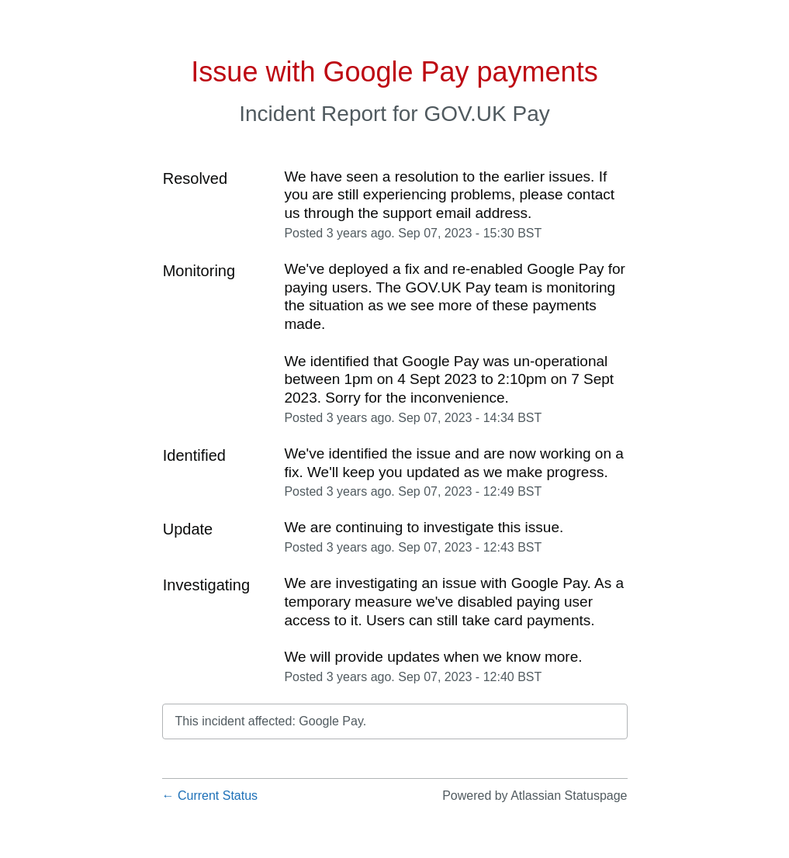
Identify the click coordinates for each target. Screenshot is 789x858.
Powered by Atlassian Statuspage (534, 795)
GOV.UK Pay (486, 114)
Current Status (210, 795)
